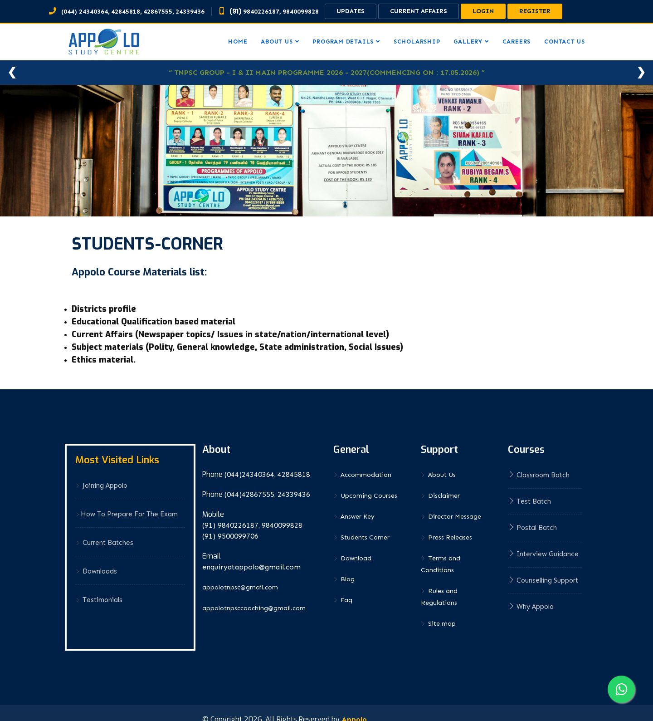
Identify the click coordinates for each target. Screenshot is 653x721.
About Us (438, 475)
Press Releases (446, 537)
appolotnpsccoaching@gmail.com (254, 608)
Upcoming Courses (365, 496)
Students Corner (361, 537)
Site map (438, 624)
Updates (350, 11)
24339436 (190, 11)
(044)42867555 (249, 494)
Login (483, 11)
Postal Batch (532, 528)
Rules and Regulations (439, 597)
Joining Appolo (101, 485)
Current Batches (104, 543)
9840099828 (301, 11)
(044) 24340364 (84, 11)
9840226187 (261, 11)
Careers (516, 41)
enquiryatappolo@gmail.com (251, 567)
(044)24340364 (249, 474)
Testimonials (98, 600)
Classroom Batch (539, 475)
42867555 (157, 11)
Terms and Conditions (440, 564)
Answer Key (354, 516)
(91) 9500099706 (230, 536)
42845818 (125, 11)
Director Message (451, 516)
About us (276, 41)
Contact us (564, 41)
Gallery (467, 41)
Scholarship (417, 41)
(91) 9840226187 (230, 525)
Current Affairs (418, 11)
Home (237, 41)
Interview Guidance (543, 554)
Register (535, 11)
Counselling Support (543, 580)
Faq (342, 600)
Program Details (343, 41)
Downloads (96, 571)
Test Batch (529, 501)
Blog (344, 579)
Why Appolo (531, 607)
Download (352, 558)
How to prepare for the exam (126, 514)
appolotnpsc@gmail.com (240, 587)
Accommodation (362, 475)
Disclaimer (440, 496)
